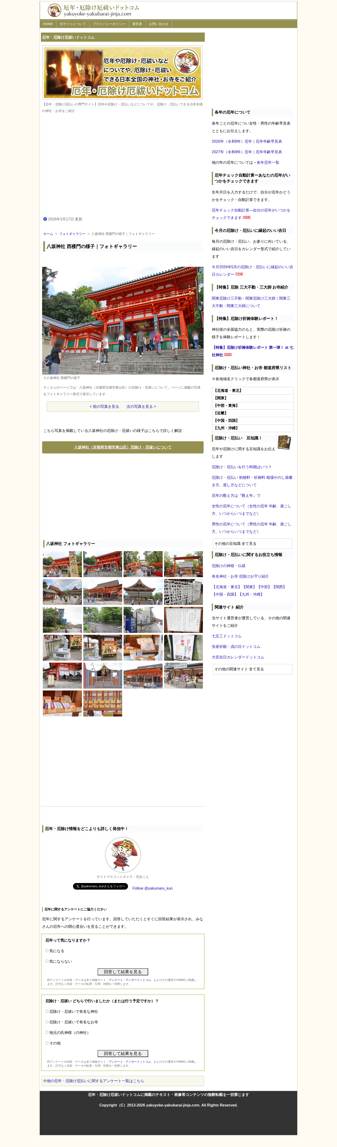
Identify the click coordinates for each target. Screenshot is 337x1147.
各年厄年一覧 (268, 162)
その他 (55, 1043)
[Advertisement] (123, 495)
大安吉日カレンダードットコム (238, 657)
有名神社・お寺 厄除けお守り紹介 (240, 576)
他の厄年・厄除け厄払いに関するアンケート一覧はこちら (95, 1081)
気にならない (60, 961)
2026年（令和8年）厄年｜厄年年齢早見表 (247, 141)
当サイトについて (73, 24)
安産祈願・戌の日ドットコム (236, 647)
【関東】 (249, 587)
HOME (48, 24)
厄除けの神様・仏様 (228, 566)
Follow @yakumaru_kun (152, 888)
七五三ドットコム (227, 636)
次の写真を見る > (141, 406)
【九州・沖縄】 (251, 594)
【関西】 (279, 587)
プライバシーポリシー (109, 24)
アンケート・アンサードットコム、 (131, 980)
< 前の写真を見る (104, 406)
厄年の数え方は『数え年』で (236, 495)
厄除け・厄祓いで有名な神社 (73, 1011)
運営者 (137, 24)
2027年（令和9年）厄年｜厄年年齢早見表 (247, 152)
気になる (56, 951)
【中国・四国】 (225, 594)
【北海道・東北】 (227, 587)
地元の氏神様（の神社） (70, 1033)
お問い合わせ (158, 24)
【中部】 (264, 587)
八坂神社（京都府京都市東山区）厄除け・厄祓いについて (123, 447)
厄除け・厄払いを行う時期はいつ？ (242, 467)
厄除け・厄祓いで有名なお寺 (73, 1022)
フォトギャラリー (72, 234)
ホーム (48, 234)
